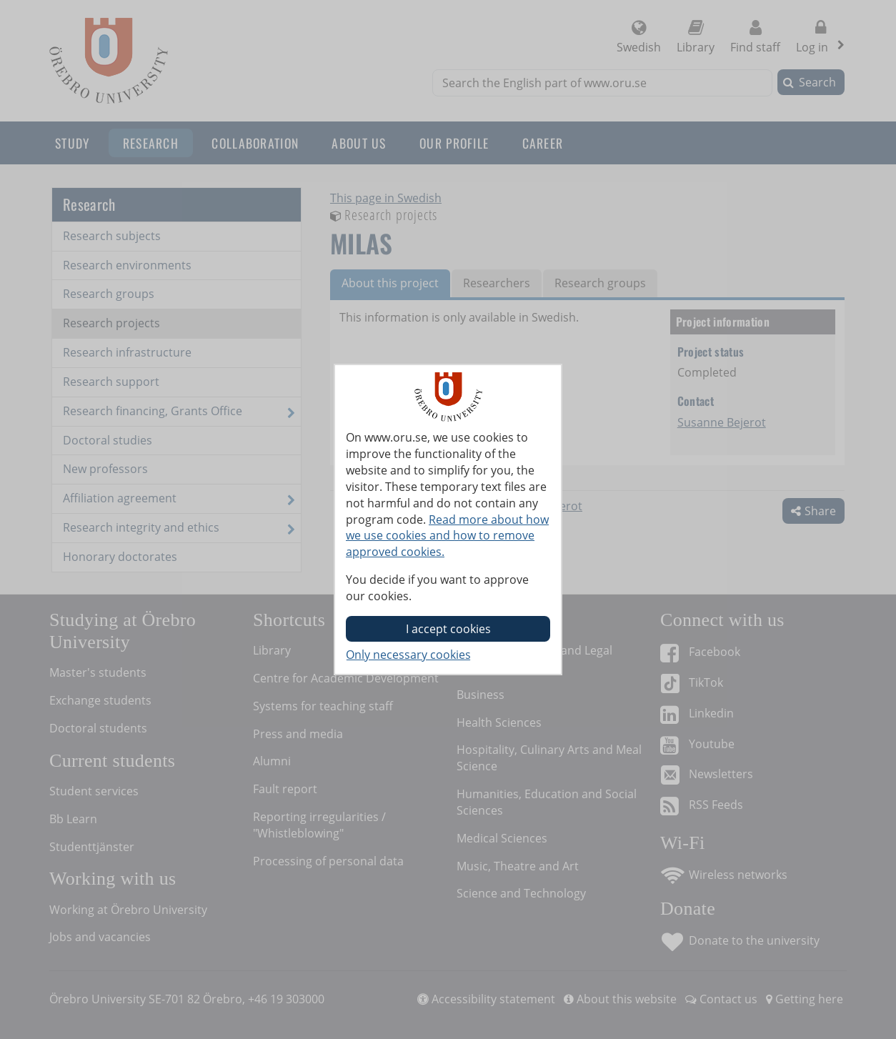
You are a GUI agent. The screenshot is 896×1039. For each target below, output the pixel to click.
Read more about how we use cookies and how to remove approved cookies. (447, 536)
